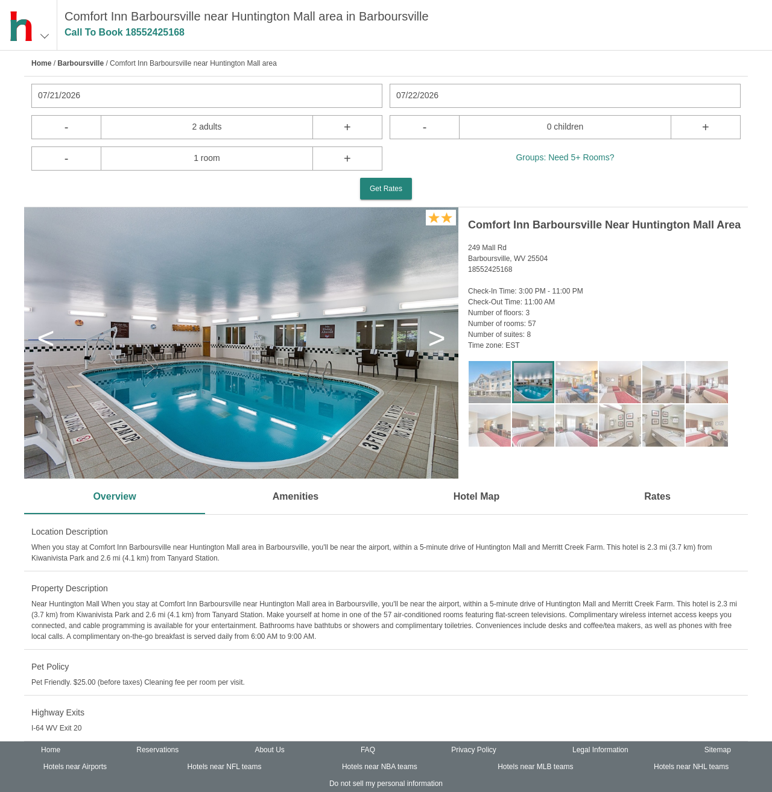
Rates (657, 496)
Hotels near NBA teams (379, 766)
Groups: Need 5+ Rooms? (565, 157)
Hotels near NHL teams (691, 766)
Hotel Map (476, 496)
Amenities (295, 496)
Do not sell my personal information (386, 783)
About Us (269, 750)
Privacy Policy (473, 750)
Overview (114, 496)
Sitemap (717, 750)
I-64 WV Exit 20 (56, 728)
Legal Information (600, 750)
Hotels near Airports (75, 766)
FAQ (368, 750)
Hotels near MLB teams (535, 766)
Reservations (157, 750)
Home (41, 63)
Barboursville (80, 63)
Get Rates (386, 188)
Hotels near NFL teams (225, 766)
